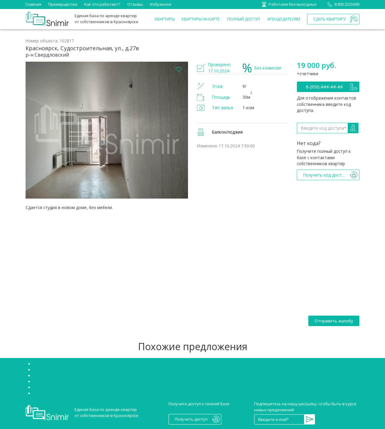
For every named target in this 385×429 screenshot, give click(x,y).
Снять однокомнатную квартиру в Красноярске (79, 387)
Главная (33, 4)
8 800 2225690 (342, 4)
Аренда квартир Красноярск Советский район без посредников (94, 375)
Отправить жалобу (334, 321)
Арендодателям (283, 19)
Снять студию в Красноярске (60, 369)
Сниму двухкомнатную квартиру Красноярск (76, 393)
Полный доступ (243, 19)
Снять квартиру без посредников (65, 363)
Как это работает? (102, 4)
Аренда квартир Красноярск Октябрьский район (80, 381)
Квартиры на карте (201, 19)
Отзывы (135, 4)
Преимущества (62, 4)
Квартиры (165, 19)
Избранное (160, 4)
